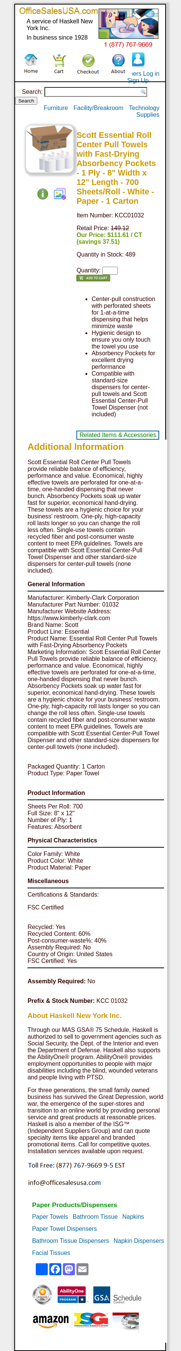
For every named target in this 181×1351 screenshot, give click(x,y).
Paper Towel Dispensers (64, 1229)
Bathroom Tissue (95, 1216)
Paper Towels (50, 1216)
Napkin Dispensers (139, 1241)
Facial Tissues (51, 1253)
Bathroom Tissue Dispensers (70, 1241)
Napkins (133, 1216)
